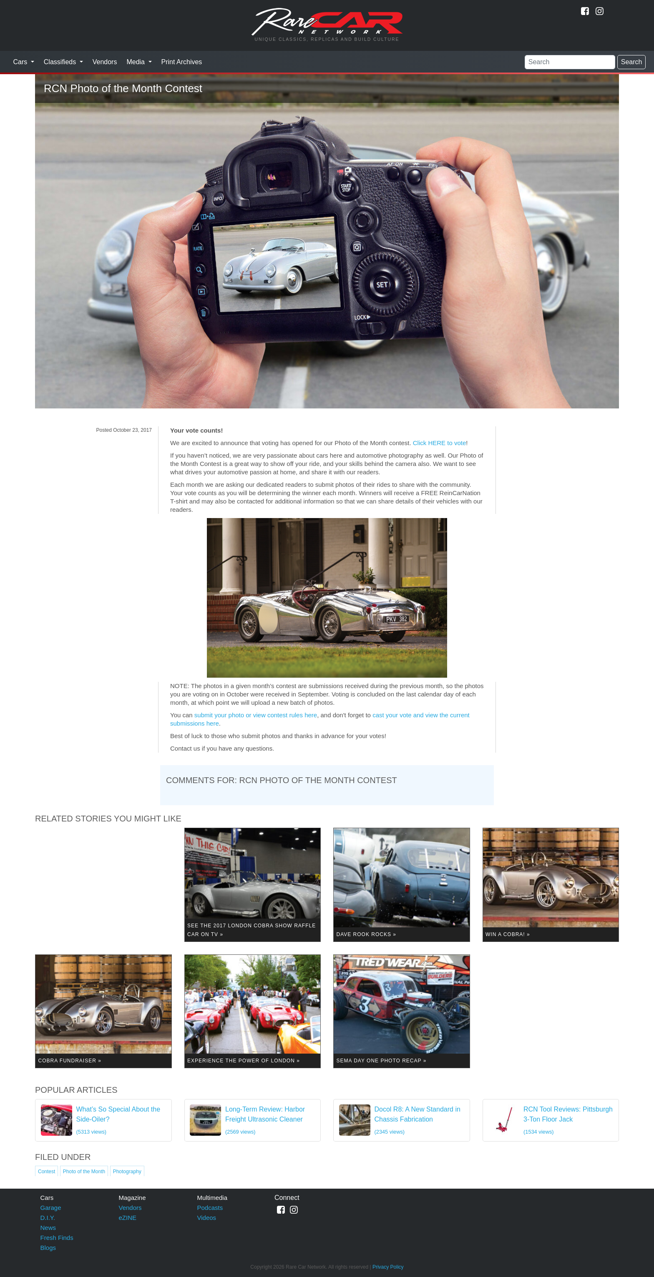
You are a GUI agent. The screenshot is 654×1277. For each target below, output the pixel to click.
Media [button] (136, 61)
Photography (127, 1171)
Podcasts (210, 1207)
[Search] (570, 62)
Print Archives (181, 61)
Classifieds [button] (61, 61)
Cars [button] (21, 61)
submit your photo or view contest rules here (255, 715)
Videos (206, 1217)
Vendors (105, 61)
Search (631, 61)
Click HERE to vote (439, 442)
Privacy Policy (388, 1267)
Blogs (48, 1247)
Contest (46, 1171)
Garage (50, 1207)
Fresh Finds (56, 1237)
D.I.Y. (47, 1217)
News (48, 1227)
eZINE (128, 1217)
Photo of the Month (84, 1171)
